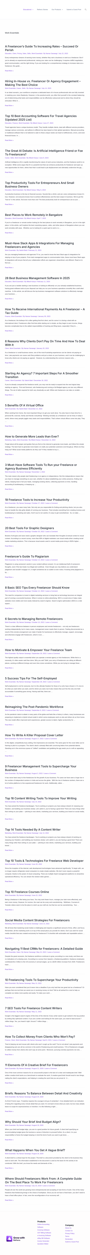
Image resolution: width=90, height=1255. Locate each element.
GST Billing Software (44, 1233)
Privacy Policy (70, 1233)
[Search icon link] (86, 9)
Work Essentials (38, 53)
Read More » (9, 71)
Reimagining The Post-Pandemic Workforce (34, 706)
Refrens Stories (43, 9)
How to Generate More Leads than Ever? (32, 436)
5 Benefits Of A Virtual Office (24, 405)
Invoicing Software (43, 1230)
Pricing (20, 53)
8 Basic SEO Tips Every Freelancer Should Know (37, 587)
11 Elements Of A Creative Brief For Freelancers (36, 1065)
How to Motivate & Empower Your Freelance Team (38, 650)
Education (8, 53)
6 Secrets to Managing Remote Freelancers (34, 619)
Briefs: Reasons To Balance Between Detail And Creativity (43, 1093)
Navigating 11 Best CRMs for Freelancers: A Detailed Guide (44, 948)
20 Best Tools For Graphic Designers (29, 528)
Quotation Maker (43, 1244)
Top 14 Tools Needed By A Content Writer (33, 829)
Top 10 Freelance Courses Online (27, 892)
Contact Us (69, 1231)
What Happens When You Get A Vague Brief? (35, 1150)
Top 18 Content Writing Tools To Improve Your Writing (41, 798)
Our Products (58, 9)
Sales (26, 53)
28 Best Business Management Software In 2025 (37, 278)
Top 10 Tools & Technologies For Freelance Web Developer (44, 860)
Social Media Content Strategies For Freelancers (37, 920)
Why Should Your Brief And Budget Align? (33, 1121)
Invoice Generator (43, 1241)
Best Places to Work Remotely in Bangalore (33, 215)
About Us (68, 1228)
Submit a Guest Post (74, 9)
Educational (30, 9)
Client (15, 53)
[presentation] (34, 9)
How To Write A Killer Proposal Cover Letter (34, 735)
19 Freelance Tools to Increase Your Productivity (37, 499)
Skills (30, 53)
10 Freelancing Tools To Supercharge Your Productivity (42, 980)
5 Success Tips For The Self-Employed (31, 678)
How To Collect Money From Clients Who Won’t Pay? (40, 1036)
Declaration (69, 1239)
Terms (67, 1236)
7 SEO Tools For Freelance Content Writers (33, 1008)
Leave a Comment (53, 503)
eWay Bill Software (44, 1238)
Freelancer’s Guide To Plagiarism (27, 556)
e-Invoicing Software (44, 1235)
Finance (16, 123)
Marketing (8, 440)
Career (19, 88)
